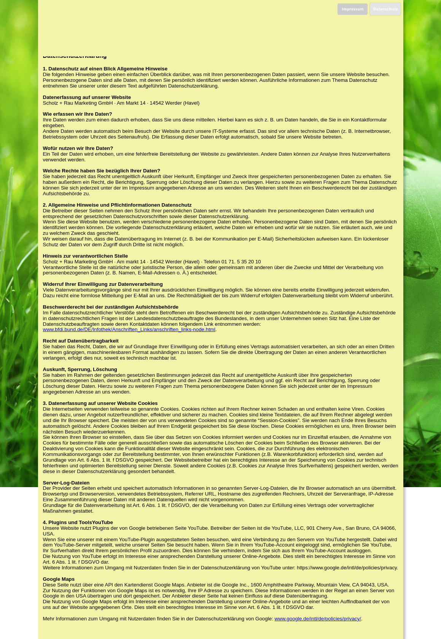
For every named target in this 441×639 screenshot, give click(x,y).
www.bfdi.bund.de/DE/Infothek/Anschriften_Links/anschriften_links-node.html (129, 329)
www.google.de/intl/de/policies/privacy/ (317, 618)
